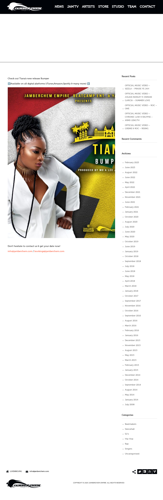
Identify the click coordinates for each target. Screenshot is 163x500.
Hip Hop (129, 439)
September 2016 (133, 316)
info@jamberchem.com (20, 251)
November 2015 (133, 345)
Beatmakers (130, 424)
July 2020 (129, 227)
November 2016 (132, 306)
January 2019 (131, 252)
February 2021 (132, 207)
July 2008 (129, 405)
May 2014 (129, 395)
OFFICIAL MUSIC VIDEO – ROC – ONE (141, 107)
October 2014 (131, 380)
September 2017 (133, 301)
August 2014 (131, 390)
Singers (128, 449)
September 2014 (133, 385)
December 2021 (132, 192)
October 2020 (131, 217)
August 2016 (131, 321)
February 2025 (132, 163)
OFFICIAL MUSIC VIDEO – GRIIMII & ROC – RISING (137, 127)
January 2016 (131, 335)
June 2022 (130, 177)
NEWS (59, 7)
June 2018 (130, 271)
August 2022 (131, 172)
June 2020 (130, 232)
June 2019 (130, 247)
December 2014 (132, 375)
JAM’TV (72, 7)
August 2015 (131, 350)
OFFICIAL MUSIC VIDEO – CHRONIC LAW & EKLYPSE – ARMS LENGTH (139, 117)
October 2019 (131, 242)
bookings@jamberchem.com (49, 251)
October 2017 (131, 296)
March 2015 (130, 360)
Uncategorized (132, 454)
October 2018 (131, 256)
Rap (127, 444)
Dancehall (129, 429)
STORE (103, 7)
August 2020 (131, 222)
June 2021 (130, 202)
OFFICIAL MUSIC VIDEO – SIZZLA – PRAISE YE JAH (137, 87)
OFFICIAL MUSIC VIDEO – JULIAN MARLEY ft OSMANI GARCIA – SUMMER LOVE (138, 97)
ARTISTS (88, 7)
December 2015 (132, 340)
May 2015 (129, 355)
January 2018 (131, 291)
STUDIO (118, 7)
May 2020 (129, 237)
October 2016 (131, 311)
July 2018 (129, 266)
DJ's (127, 434)
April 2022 (130, 187)
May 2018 (129, 276)
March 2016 (130, 326)
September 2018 (133, 261)
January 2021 (131, 212)
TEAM (131, 7)
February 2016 (132, 330)
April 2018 (130, 281)
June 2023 (130, 168)
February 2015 (132, 365)
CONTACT (147, 7)
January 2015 (131, 370)
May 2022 (129, 182)
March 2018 (130, 286)
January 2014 (131, 400)
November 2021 (132, 197)
